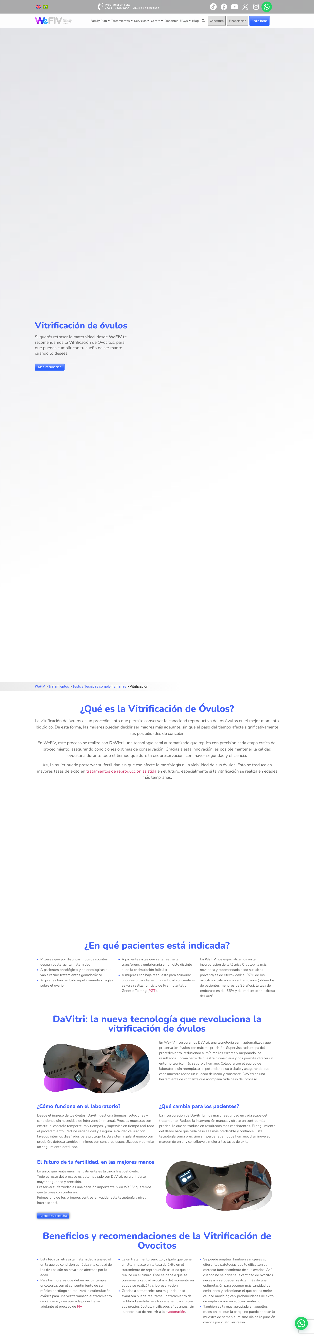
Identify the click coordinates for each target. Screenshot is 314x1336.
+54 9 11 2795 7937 (146, 8)
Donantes (171, 21)
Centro (157, 20)
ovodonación (175, 1311)
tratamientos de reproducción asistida (121, 771)
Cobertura (217, 21)
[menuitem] (38, 6)
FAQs (185, 20)
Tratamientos (122, 20)
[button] (301, 1323)
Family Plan (100, 20)
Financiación (237, 21)
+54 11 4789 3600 (117, 8)
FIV (79, 1306)
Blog (195, 21)
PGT (152, 990)
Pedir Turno (259, 21)
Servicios (141, 20)
